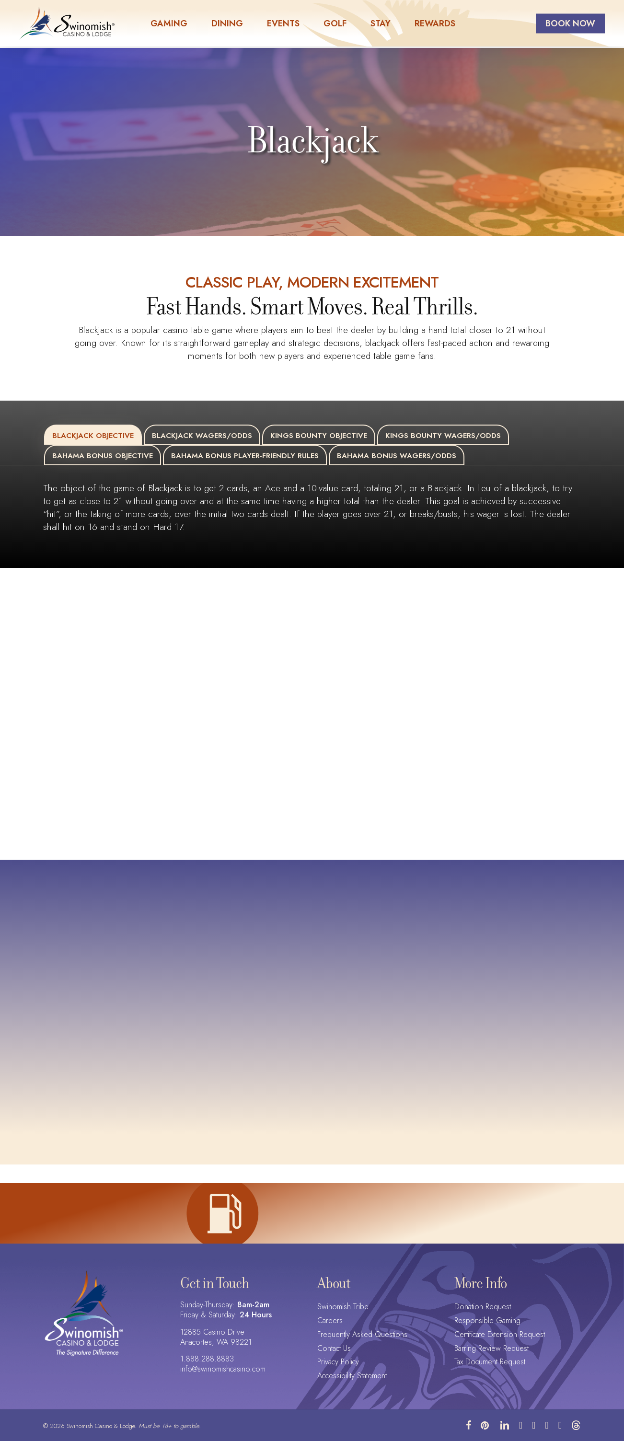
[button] (93, 435)
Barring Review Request (491, 1349)
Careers (330, 1321)
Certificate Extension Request (499, 1335)
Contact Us (334, 1349)
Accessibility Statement (352, 1376)
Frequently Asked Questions (362, 1335)
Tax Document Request (489, 1362)
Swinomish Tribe (343, 1307)
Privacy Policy (338, 1362)
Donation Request (482, 1307)
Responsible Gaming (487, 1321)
